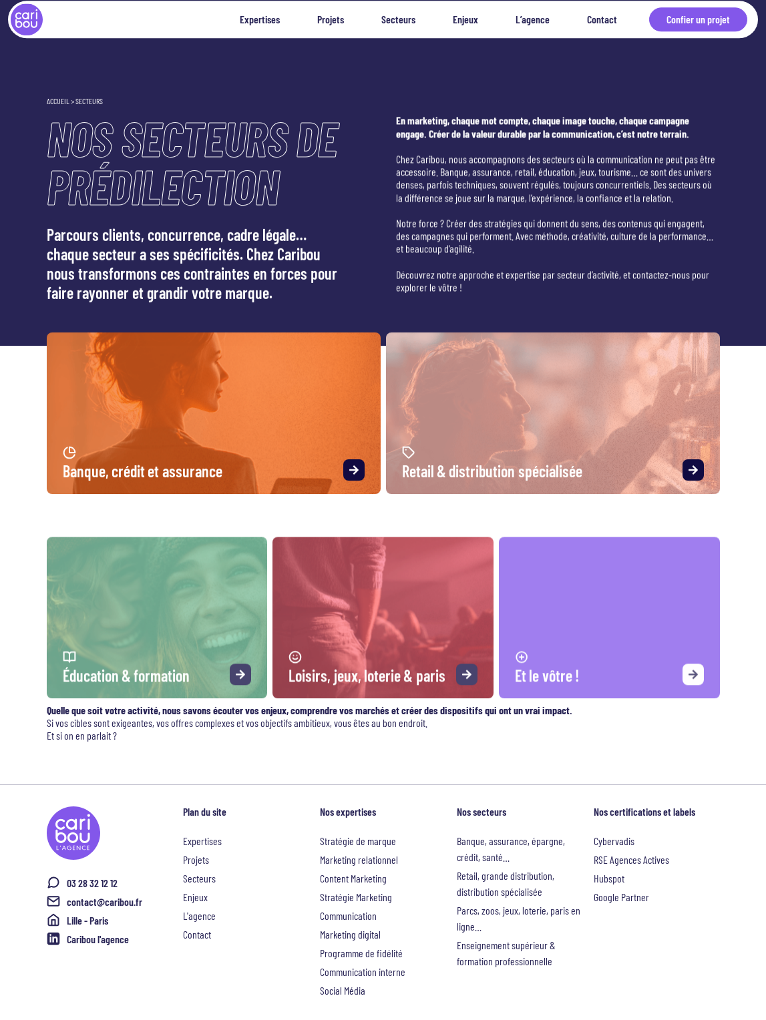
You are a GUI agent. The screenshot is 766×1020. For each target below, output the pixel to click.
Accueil (58, 100)
